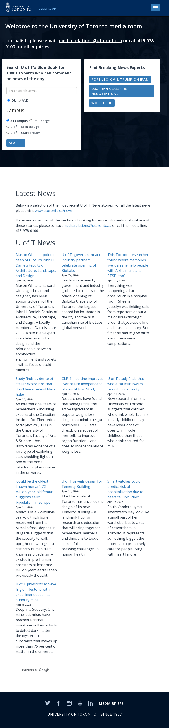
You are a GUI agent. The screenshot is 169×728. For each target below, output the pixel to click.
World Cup (101, 103)
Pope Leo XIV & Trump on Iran (120, 79)
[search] (79, 670)
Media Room (48, 8)
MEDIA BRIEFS (111, 703)
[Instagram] (69, 703)
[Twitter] (47, 703)
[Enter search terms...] (41, 90)
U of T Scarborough (25, 133)
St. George (41, 121)
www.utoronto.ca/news (54, 210)
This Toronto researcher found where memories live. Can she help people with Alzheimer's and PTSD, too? (128, 265)
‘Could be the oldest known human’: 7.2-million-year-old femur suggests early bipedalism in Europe (34, 492)
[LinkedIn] (90, 703)
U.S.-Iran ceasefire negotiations (109, 91)
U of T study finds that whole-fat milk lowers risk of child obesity (125, 384)
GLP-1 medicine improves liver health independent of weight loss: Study (82, 384)
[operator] (8, 100)
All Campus (19, 121)
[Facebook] (58, 703)
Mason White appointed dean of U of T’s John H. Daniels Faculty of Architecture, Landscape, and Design (36, 265)
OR (13, 100)
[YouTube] (80, 703)
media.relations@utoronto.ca (90, 41)
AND (25, 100)
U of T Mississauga (25, 127)
